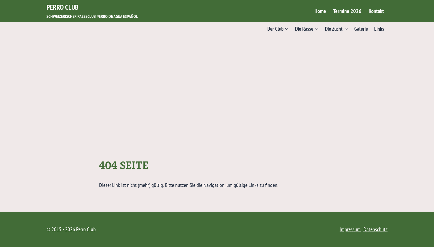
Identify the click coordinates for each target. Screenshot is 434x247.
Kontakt (376, 11)
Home (320, 11)
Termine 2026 (347, 11)
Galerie (361, 28)
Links (379, 28)
